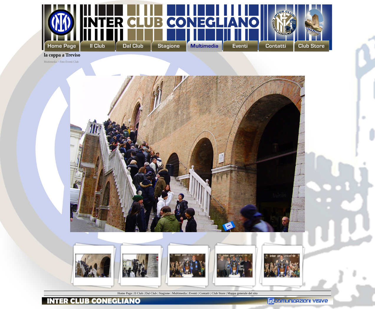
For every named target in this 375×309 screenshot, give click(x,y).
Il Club (138, 293)
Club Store (218, 293)
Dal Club (151, 293)
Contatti (204, 293)
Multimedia (179, 293)
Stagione (164, 293)
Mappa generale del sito (242, 293)
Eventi (193, 293)
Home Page (124, 293)
